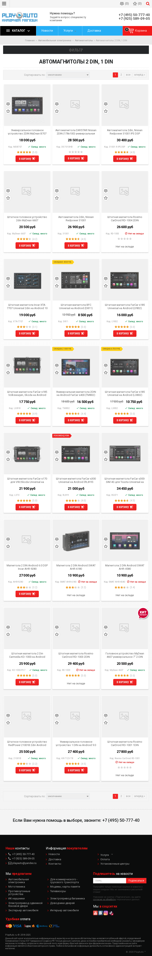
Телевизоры (58, 891)
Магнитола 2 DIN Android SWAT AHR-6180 (76, 567)
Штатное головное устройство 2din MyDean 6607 (27, 218)
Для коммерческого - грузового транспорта (64, 881)
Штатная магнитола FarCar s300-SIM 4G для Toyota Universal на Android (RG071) (125, 480)
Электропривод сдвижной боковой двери (25, 904)
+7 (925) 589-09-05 (134, 18)
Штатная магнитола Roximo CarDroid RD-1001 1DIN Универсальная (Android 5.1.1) (125, 743)
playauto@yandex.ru (22, 863)
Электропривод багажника (67, 898)
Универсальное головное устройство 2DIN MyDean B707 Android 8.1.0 (27, 132)
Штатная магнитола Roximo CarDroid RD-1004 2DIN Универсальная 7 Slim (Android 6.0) (125, 218)
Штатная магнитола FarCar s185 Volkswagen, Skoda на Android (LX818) (27, 393)
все (128, 74)
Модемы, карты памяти (65, 886)
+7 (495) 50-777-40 (134, 15)
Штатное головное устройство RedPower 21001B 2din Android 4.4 (27, 743)
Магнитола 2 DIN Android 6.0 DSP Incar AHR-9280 (27, 567)
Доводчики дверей (62, 903)
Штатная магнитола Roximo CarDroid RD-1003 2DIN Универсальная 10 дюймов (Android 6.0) (75, 655)
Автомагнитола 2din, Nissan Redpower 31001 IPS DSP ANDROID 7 (124, 132)
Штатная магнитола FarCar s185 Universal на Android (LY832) (125, 306)
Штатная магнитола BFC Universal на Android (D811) (76, 306)
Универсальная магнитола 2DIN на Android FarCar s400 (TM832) (76, 393)
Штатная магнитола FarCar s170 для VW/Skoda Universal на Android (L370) (27, 480)
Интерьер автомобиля (64, 910)
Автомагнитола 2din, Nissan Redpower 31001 (76, 218)
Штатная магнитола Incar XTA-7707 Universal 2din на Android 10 (27, 306)
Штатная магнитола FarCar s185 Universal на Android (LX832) (125, 393)
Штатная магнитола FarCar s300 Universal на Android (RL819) (76, 480)
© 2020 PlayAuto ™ (136, 952)
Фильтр (76, 50)
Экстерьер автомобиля (23, 910)
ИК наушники (16, 898)
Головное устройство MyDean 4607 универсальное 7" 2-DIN (125, 655)
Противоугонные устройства (19, 893)
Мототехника (16, 886)
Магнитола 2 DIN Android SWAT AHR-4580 (124, 567)
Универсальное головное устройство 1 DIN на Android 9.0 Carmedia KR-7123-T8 (76, 743)
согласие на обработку (104, 899)
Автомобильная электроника (18, 881)
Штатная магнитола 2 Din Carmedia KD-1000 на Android (27, 655)
